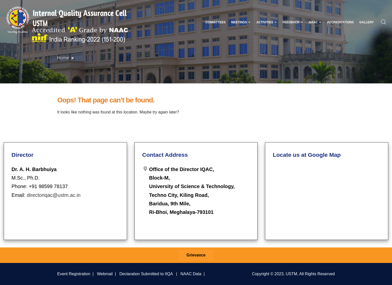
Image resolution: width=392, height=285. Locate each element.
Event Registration (73, 273)
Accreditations (340, 22)
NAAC (315, 22)
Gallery (366, 22)
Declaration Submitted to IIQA (145, 273)
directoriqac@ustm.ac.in (53, 195)
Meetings (241, 22)
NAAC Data (191, 273)
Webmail (105, 273)
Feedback (292, 22)
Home (63, 57)
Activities (266, 22)
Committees (215, 22)
